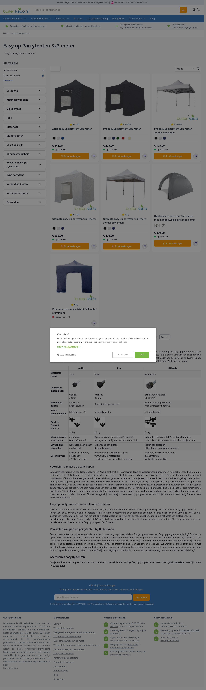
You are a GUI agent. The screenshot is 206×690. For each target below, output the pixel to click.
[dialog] (103, 345)
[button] (103, 347)
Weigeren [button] (123, 354)
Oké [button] (142, 354)
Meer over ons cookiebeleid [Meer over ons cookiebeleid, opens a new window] (114, 341)
